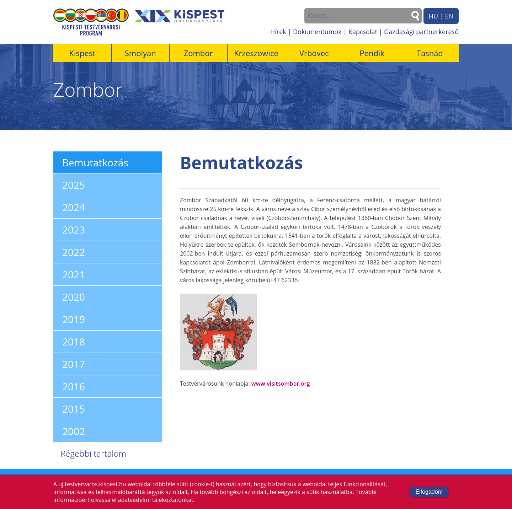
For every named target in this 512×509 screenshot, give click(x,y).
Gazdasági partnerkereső (421, 31)
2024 (73, 207)
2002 (73, 431)
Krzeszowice (256, 53)
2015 (73, 409)
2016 (73, 386)
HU (433, 16)
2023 (73, 229)
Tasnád (430, 53)
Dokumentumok (317, 31)
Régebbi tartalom (93, 453)
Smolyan (140, 53)
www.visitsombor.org (280, 383)
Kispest (82, 53)
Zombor (198, 53)
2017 (73, 364)
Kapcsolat (362, 31)
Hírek (278, 31)
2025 (73, 185)
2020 (73, 297)
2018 (73, 341)
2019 (73, 319)
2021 (73, 274)
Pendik (371, 53)
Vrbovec (314, 53)
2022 (73, 252)
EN (449, 16)
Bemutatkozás (95, 162)
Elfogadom (429, 492)
